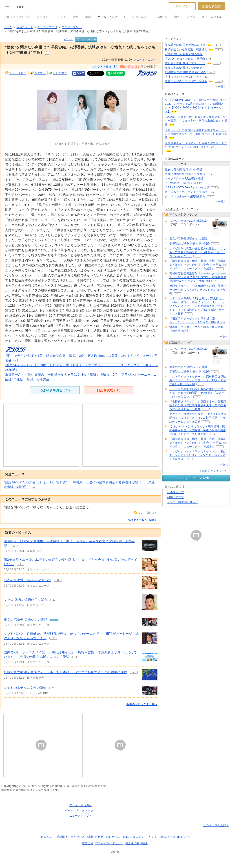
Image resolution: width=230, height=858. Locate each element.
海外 (177, 16)
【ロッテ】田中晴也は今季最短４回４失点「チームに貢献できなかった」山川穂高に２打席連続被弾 (196, 134)
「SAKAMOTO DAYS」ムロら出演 (187, 187)
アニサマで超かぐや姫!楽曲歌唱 (185, 196)
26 (212, 192)
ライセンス (78, 836)
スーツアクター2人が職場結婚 (184, 178)
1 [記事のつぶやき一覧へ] (20, 564)
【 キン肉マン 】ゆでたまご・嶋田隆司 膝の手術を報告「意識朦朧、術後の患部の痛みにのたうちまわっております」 (197, 430)
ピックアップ (173, 39)
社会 (76, 16)
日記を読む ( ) (108, 390)
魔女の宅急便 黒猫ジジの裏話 (25, 619)
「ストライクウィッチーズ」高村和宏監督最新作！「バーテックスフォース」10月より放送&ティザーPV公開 (197, 380)
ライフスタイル (212, 16)
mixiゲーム (113, 836)
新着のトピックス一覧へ (141, 704)
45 (210, 59)
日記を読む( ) (129, 66)
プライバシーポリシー (109, 843)
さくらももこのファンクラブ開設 (186, 192)
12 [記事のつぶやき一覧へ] (58, 580)
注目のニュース (174, 158)
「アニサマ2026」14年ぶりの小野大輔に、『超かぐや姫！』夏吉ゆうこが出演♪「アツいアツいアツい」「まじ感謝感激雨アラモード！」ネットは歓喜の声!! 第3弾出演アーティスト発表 (197, 306)
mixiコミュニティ (133, 836)
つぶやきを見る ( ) (55, 390)
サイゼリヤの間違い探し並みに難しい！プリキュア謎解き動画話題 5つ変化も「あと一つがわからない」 (197, 252)
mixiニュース (24, 27)
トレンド (60, 16)
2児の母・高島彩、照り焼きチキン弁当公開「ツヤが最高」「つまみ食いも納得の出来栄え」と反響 (196, 120)
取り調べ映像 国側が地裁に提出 (185, 44)
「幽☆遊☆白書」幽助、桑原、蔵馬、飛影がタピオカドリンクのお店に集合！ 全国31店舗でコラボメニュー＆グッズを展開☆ (198, 264)
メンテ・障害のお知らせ (182, 502)
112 (208, 54)
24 (218, 81)
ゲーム (68, 39)
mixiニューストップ (17, 16)
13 (217, 63)
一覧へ (222, 86)
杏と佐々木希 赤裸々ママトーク (185, 63)
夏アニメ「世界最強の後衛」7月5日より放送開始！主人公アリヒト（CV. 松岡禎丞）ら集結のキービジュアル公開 (197, 417)
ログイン (182, 6)
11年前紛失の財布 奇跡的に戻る (185, 72)
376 (207, 183)
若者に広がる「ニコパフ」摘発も (186, 81)
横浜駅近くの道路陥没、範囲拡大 (186, 49)
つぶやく (40, 73)
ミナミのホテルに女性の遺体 (25, 687)
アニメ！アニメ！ (145, 59)
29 (210, 174)
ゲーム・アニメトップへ (80, 810)
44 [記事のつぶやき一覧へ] (53, 688)
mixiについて (47, 836)
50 (207, 68)
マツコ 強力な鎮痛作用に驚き (25, 599)
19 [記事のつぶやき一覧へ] (14, 546)
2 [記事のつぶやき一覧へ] (53, 638)
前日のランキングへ (215, 470)
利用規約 (63, 836)
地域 (88, 16)
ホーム (8, 27)
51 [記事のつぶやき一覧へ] (54, 620)
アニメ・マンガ (72, 27)
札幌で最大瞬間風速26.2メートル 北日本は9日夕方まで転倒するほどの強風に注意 (65, 672)
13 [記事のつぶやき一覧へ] (54, 600)
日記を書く (60, 73)
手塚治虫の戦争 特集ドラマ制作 (185, 174)
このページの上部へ (216, 825)
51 (207, 169)
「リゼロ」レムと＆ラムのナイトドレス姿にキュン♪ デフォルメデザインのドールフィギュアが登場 (197, 455)
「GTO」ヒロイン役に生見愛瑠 (185, 58)
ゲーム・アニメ (107, 16)
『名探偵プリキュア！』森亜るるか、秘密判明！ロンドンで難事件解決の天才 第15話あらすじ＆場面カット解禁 (197, 405)
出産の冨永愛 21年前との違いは (27, 580)
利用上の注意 (175, 497)
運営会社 (87, 843)
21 (206, 77)
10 (33, 487)
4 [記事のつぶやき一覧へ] (134, 672)
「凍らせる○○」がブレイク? (183, 76)
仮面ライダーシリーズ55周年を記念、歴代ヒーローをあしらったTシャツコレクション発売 (197, 289)
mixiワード (184, 836)
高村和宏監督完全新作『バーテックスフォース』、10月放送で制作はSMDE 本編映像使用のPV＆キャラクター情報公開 (197, 277)
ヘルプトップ (175, 492)
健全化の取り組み (136, 843)
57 (208, 178)
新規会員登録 (211, 6)
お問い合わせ (95, 836)
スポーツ (162, 16)
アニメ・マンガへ (80, 805)
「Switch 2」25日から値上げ (183, 183)
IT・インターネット (137, 16)
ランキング (172, 209)
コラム (191, 16)
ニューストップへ (80, 815)
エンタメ (42, 16)
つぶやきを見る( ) (104, 66)
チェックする (18, 73)
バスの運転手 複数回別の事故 (184, 54)
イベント (151, 836)
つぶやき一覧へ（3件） (142, 520)
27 (211, 72)
